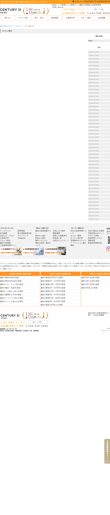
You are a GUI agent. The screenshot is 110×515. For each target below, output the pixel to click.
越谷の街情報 (84, 5)
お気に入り (77, 2)
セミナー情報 (76, 233)
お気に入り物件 (59, 230)
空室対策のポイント (96, 233)
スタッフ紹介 (86, 18)
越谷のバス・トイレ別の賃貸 (11, 284)
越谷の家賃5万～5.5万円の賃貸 (52, 294)
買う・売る (39, 18)
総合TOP (91, 313)
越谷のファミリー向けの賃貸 (11, 298)
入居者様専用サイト (8, 245)
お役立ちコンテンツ (60, 240)
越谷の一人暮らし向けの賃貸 (11, 291)
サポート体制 (94, 235)
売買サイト (74, 5)
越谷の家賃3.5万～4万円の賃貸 (52, 284)
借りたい (8, 18)
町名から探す (41, 235)
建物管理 (92, 240)
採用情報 (22, 230)
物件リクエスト (41, 238)
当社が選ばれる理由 (96, 230)
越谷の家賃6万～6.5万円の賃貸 (52, 301)
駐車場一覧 (57, 238)
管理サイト (65, 5)
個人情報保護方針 (24, 233)
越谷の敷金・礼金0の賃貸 (10, 287)
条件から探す (41, 233)
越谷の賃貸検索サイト (43, 230)
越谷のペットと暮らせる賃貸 (11, 301)
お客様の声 (70, 18)
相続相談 (55, 18)
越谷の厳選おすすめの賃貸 (10, 294)
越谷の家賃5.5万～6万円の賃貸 (52, 298)
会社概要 (102, 18)
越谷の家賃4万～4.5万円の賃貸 (52, 287)
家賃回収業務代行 (95, 243)
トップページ (6, 230)
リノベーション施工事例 (79, 240)
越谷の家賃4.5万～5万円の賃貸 (52, 291)
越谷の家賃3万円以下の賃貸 (51, 277)
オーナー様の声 (76, 235)
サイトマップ (23, 235)
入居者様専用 (94, 5)
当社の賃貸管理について (79, 230)
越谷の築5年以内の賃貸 (9, 277)
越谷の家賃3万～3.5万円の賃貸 (52, 281)
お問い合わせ (105, 5)
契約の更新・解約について (45, 240)
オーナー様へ (23, 18)
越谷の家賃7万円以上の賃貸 (51, 305)
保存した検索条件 (59, 235)
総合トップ (56, 5)
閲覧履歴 (57, 233)
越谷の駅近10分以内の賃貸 (10, 281)
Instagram (22, 238)
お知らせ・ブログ (7, 235)
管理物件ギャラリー (78, 238)
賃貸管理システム (95, 238)
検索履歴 (99, 2)
